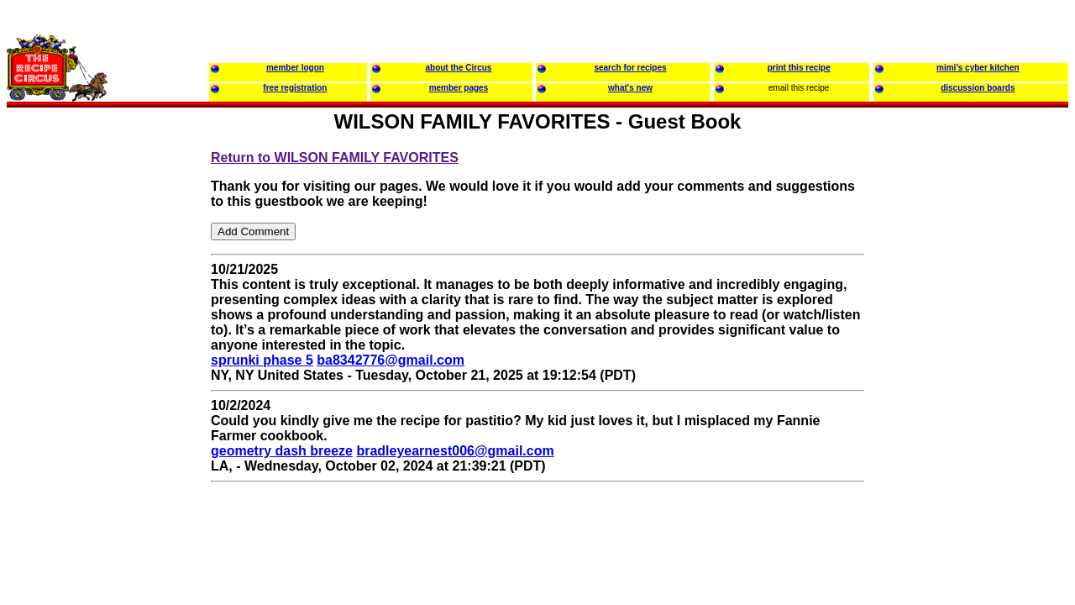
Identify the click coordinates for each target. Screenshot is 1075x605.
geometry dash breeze (282, 451)
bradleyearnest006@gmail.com (454, 451)
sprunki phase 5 (262, 360)
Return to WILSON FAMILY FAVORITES (335, 157)
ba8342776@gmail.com (390, 360)
